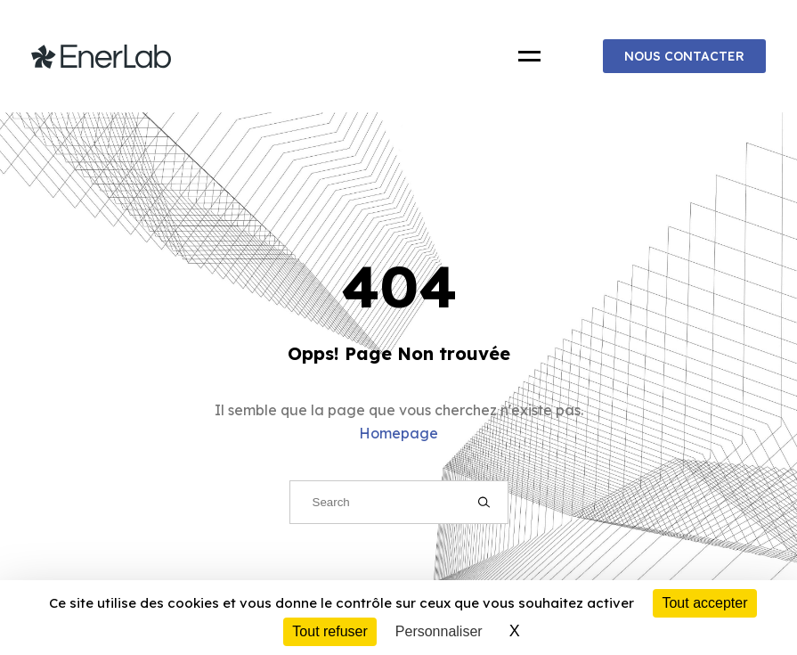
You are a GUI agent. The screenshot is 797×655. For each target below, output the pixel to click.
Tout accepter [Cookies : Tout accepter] (704, 602)
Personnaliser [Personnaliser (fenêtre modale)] (439, 631)
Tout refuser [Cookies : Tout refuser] (329, 631)
